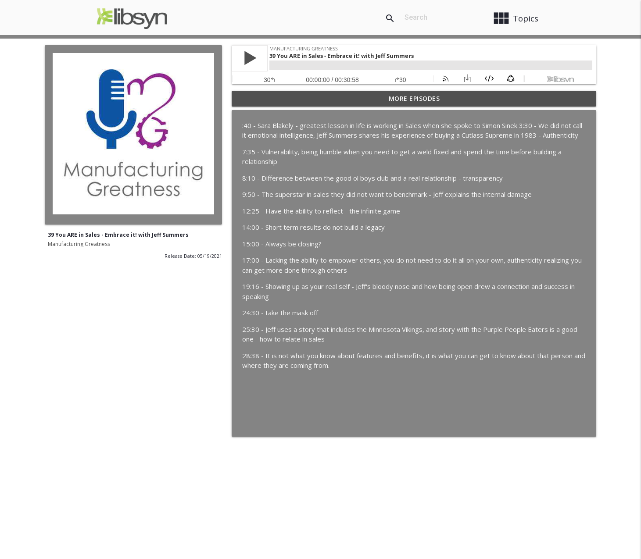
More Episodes (414, 98)
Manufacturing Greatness (79, 244)
